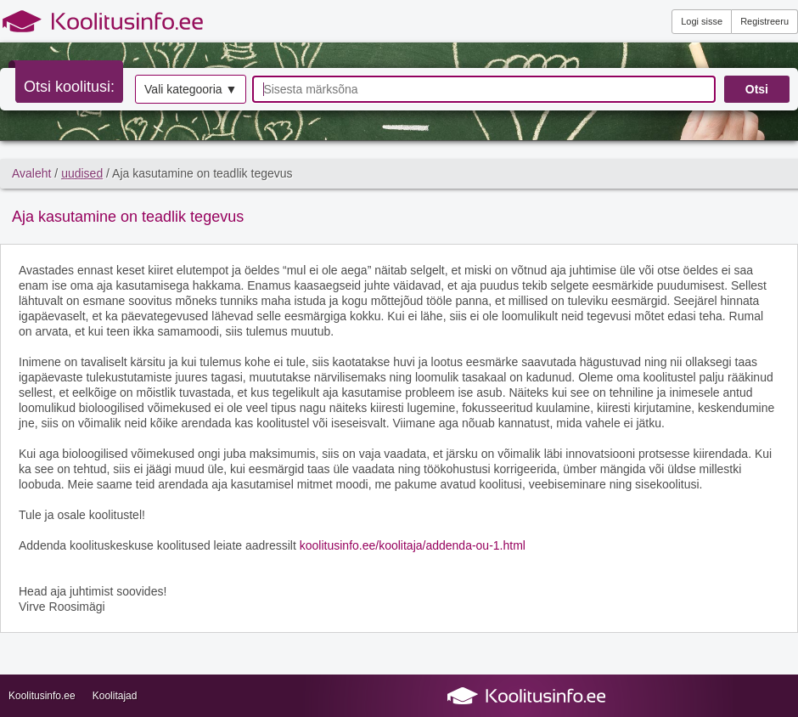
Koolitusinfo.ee (42, 696)
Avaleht (31, 173)
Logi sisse (701, 21)
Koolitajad (115, 696)
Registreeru (764, 21)
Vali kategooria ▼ (190, 89)
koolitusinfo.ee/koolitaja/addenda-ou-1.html (412, 545)
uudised (82, 173)
